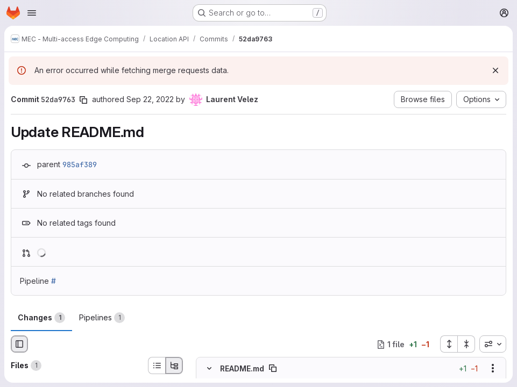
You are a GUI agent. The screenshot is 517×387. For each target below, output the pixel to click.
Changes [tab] (41, 317)
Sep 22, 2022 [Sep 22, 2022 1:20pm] (150, 99)
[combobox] (492, 344)
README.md (242, 368)
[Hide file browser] (19, 344)
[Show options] (492, 368)
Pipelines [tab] (102, 317)
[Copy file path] (272, 368)
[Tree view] (174, 365)
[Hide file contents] (209, 368)
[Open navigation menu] (31, 13)
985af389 (79, 164)
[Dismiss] (495, 70)
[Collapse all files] (466, 344)
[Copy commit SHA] (83, 100)
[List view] (156, 365)
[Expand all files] (448, 344)
